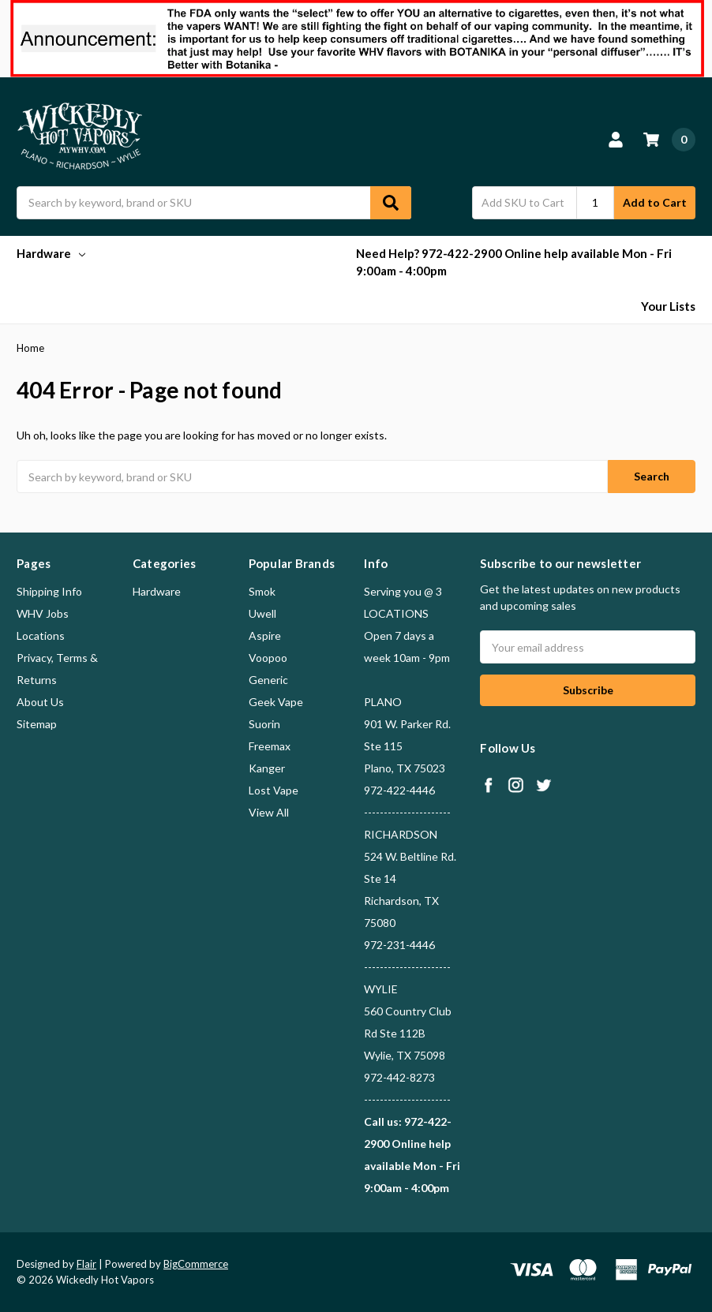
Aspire (265, 635)
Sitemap (37, 724)
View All (269, 812)
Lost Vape (273, 790)
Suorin (264, 724)
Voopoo (268, 657)
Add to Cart (655, 202)
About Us (40, 701)
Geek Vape (276, 701)
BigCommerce (195, 1264)
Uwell (262, 613)
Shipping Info (49, 591)
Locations (41, 635)
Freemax (269, 746)
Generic (268, 679)
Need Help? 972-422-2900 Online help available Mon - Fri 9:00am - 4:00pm (514, 262)
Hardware (51, 253)
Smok (262, 591)
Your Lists (668, 306)
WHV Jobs (43, 613)
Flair (86, 1264)
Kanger (267, 768)
